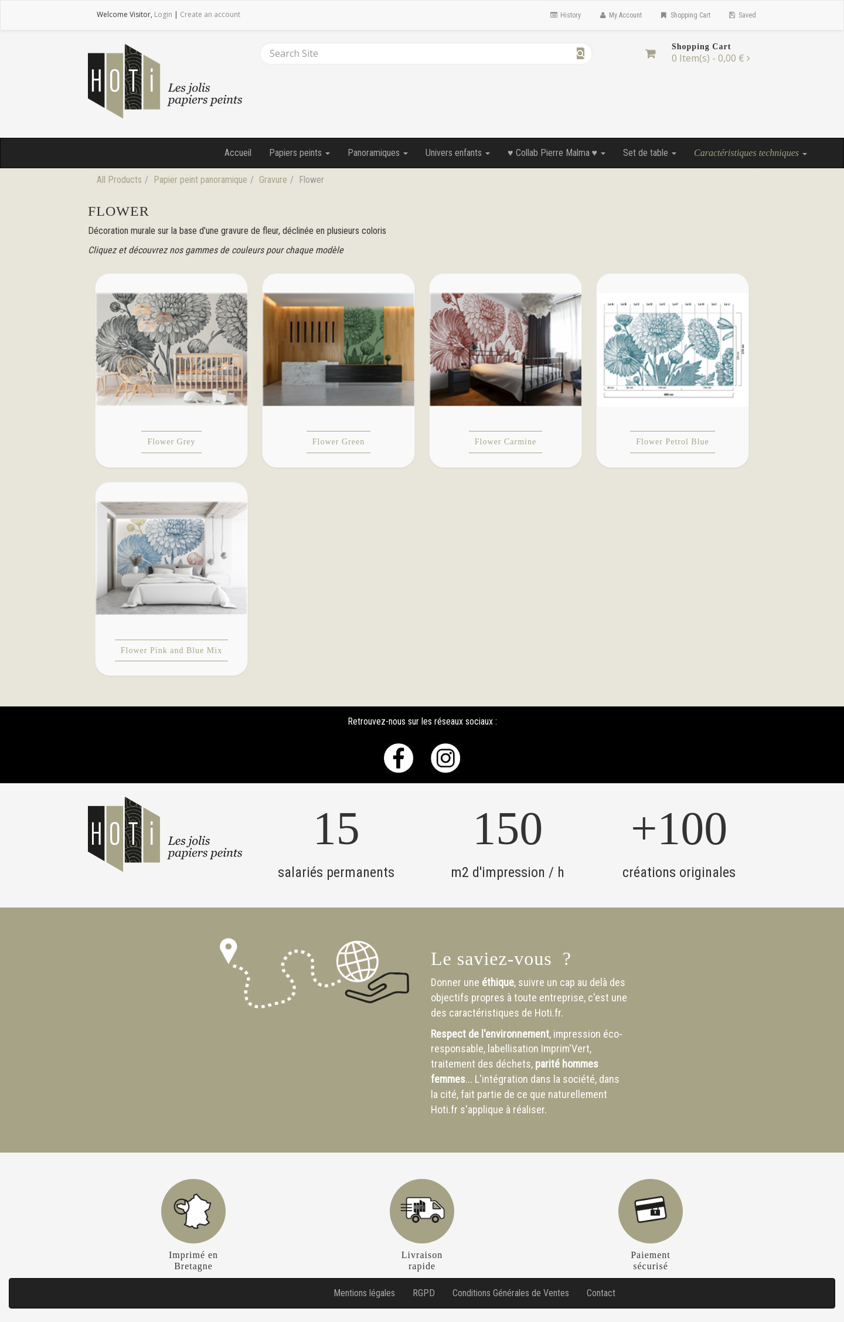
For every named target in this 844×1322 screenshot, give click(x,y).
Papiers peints (299, 152)
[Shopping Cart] (650, 53)
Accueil (237, 152)
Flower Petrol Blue (672, 441)
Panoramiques (378, 152)
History (564, 15)
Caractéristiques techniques (750, 153)
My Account (620, 15)
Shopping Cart (684, 15)
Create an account (210, 14)
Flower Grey (171, 441)
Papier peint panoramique (200, 179)
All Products (119, 179)
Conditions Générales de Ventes (510, 1293)
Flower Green (338, 441)
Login (163, 14)
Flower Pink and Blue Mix (171, 650)
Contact (601, 1293)
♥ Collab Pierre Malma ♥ (556, 152)
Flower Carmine (505, 441)
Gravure (273, 179)
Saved (742, 15)
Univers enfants (458, 152)
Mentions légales (364, 1293)
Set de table (649, 152)
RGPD (424, 1293)
